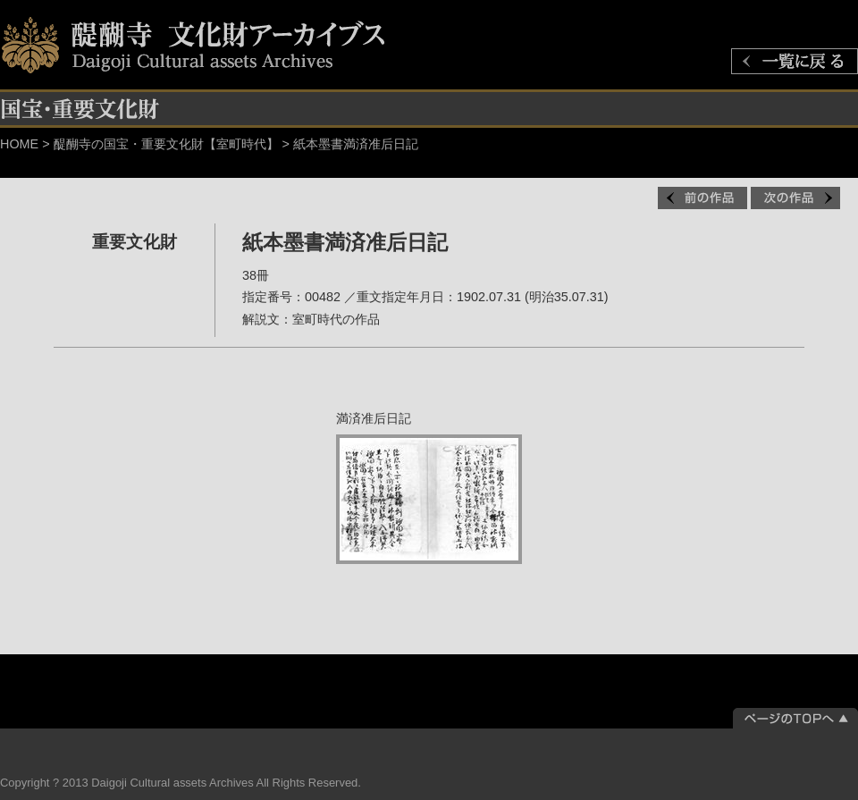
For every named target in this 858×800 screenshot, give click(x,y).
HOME (19, 144)
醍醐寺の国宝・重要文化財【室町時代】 (166, 144)
